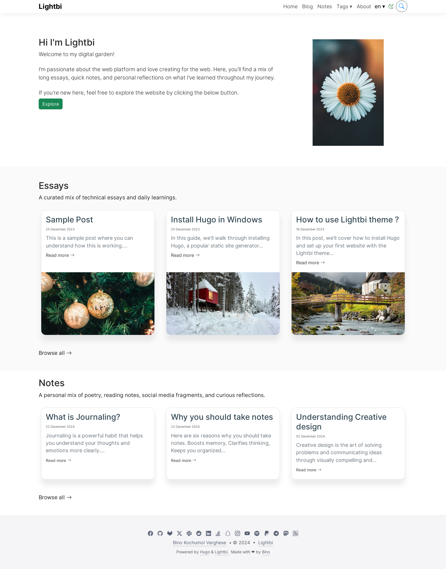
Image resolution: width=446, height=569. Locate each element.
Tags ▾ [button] (344, 6)
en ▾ (380, 6)
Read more (58, 460)
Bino (266, 551)
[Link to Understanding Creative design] (348, 438)
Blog (307, 6)
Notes (324, 6)
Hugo (205, 551)
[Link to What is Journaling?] (98, 433)
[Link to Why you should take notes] (223, 433)
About (364, 6)
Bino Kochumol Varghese (199, 542)
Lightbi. (222, 551)
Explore (50, 104)
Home (290, 6)
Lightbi (50, 6)
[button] (391, 6)
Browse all (55, 352)
